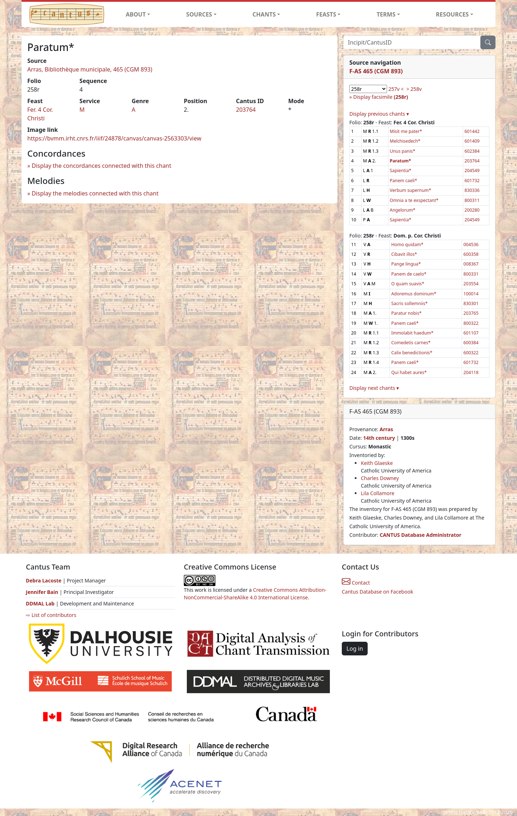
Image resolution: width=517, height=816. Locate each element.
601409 (472, 141)
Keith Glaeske (377, 463)
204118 (471, 372)
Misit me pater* (406, 131)
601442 (472, 131)
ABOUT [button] (136, 14)
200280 (472, 210)
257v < (396, 89)
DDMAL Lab (40, 603)
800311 (472, 200)
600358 (471, 254)
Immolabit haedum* (412, 333)
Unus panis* (402, 151)
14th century (379, 437)
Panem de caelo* (409, 274)
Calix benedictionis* (411, 353)
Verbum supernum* (410, 190)
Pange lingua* (406, 264)
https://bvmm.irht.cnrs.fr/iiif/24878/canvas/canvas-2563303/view (114, 138)
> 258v (414, 89)
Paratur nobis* (406, 313)
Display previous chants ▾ (379, 113)
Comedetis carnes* (411, 343)
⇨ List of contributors (51, 615)
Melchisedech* (405, 141)
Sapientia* (400, 170)
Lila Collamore (377, 493)
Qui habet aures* (409, 372)
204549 (472, 170)
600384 (471, 343)
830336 (472, 190)
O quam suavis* (407, 284)
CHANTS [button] (264, 14)
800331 (471, 274)
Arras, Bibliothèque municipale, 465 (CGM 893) (89, 69)
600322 (471, 353)
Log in (354, 649)
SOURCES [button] (199, 14)
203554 (471, 284)
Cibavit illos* (404, 254)
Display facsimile (380, 96)
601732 (472, 181)
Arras (386, 429)
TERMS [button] (386, 14)
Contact (356, 582)
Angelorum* (402, 210)
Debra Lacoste (43, 580)
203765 (471, 313)
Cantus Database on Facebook (377, 591)
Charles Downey (380, 478)
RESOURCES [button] (452, 14)
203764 (246, 110)
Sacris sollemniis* (409, 303)
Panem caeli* (403, 181)
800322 (471, 323)
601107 (471, 333)
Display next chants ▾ (374, 387)
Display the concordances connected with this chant (101, 166)
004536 (471, 244)
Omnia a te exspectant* (414, 200)
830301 (471, 303)
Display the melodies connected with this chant (95, 193)
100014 (471, 294)
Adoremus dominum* (413, 294)
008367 (471, 264)
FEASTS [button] (326, 14)
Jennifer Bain (43, 592)
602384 (472, 151)
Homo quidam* (407, 244)
